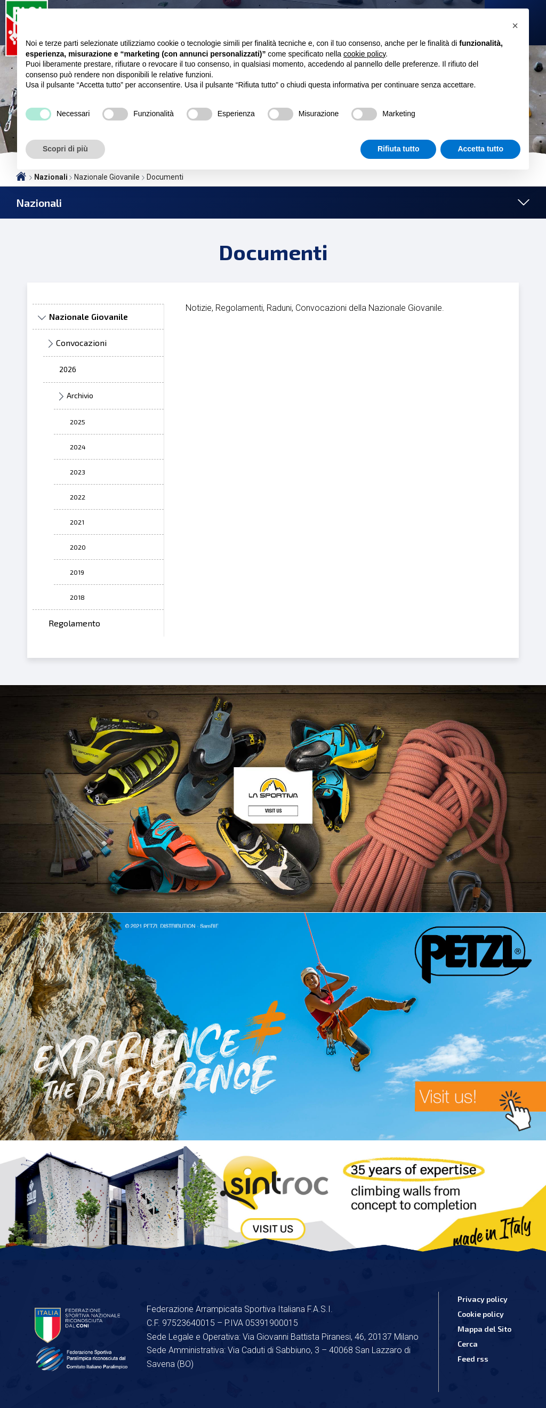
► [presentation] (51, 344)
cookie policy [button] (364, 54)
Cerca (467, 1343)
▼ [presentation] (41, 318)
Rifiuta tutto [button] (399, 148)
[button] (515, 25)
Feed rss (472, 1358)
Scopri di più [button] (65, 148)
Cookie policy (480, 1313)
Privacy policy (482, 1299)
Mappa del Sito (484, 1328)
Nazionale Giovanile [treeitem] (88, 316)
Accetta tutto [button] (480, 148)
